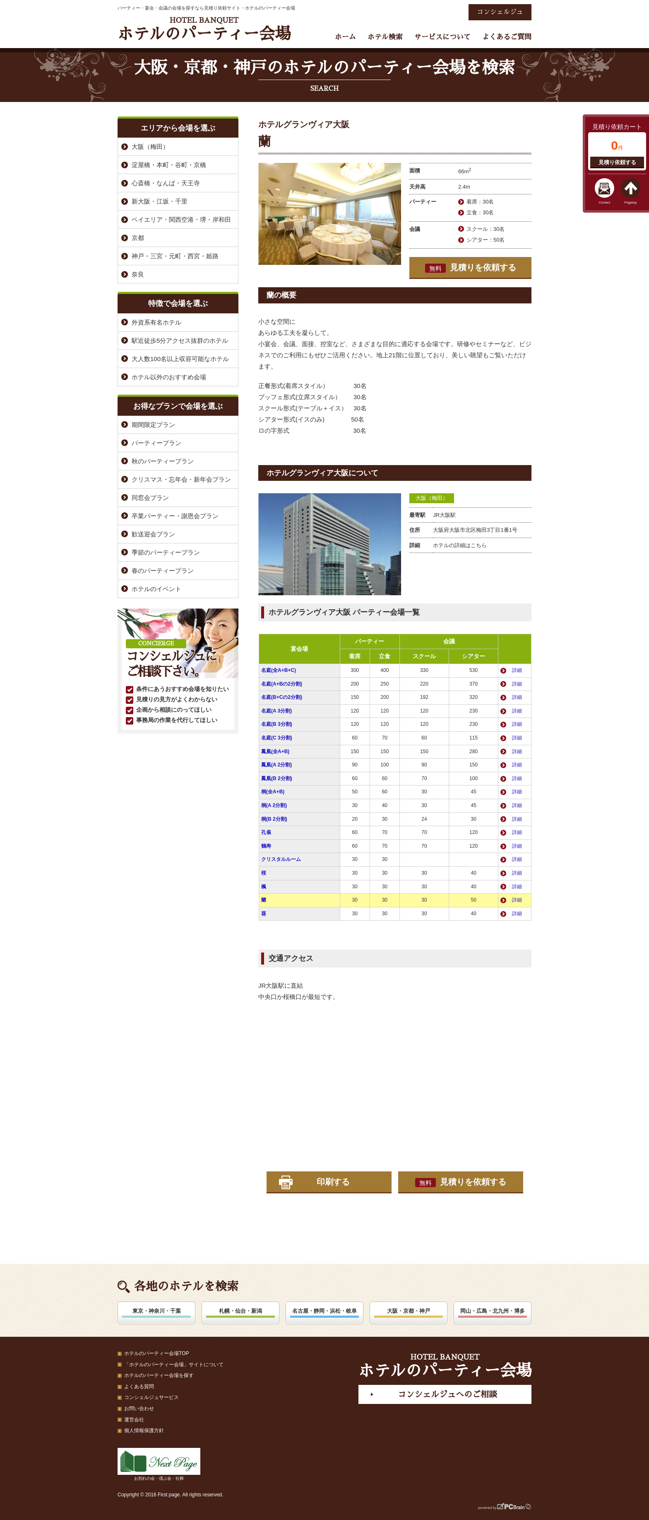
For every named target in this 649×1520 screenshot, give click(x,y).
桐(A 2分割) (274, 805)
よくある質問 (139, 1386)
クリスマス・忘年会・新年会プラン (181, 479)
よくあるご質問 (506, 37)
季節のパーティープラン (166, 552)
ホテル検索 (385, 37)
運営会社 (134, 1420)
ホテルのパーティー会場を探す (159, 1375)
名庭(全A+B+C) (278, 670)
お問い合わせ (139, 1408)
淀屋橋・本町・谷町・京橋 (169, 164)
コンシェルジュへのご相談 (447, 1394)
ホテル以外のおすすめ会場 (169, 377)
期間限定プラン (153, 424)
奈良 (138, 274)
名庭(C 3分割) (276, 738)
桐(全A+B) (272, 792)
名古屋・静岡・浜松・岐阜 (324, 1311)
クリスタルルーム (281, 859)
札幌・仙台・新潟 (240, 1311)
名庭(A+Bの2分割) (281, 684)
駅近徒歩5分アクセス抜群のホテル (180, 340)
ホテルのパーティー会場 (204, 29)
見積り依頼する (617, 162)
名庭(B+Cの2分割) (281, 697)
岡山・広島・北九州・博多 (492, 1311)
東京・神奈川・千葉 (156, 1311)
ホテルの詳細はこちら (460, 545)
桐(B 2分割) (274, 819)
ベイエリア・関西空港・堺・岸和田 (181, 219)
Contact (605, 202)
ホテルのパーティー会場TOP (156, 1353)
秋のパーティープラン (163, 461)
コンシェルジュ (500, 12)
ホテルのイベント (156, 588)
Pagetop (631, 202)
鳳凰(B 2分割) (276, 778)
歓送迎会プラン (153, 534)
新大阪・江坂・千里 (159, 201)
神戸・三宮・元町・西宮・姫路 (175, 255)
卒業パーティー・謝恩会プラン (175, 515)
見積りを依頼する (470, 268)
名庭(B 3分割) (276, 724)
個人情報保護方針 (144, 1430)
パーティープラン (156, 442)
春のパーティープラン (163, 570)
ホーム (345, 37)
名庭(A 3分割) (276, 711)
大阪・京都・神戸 (408, 1311)
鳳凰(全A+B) (275, 751)
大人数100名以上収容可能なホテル (180, 358)
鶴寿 (266, 846)
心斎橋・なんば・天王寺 (166, 183)
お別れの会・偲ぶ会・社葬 (159, 1464)
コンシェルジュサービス (151, 1397)
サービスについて (442, 37)
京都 (138, 237)
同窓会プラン (150, 497)
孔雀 (266, 832)
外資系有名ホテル (156, 322)
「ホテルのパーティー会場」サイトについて (174, 1364)
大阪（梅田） (432, 498)
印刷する (333, 1181)
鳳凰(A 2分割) (276, 765)
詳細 (517, 670)
